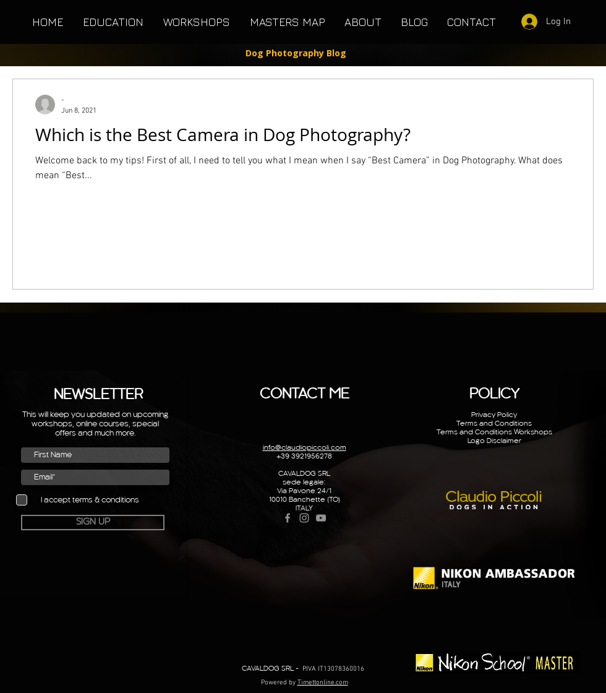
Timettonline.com (322, 683)
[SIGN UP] (92, 522)
